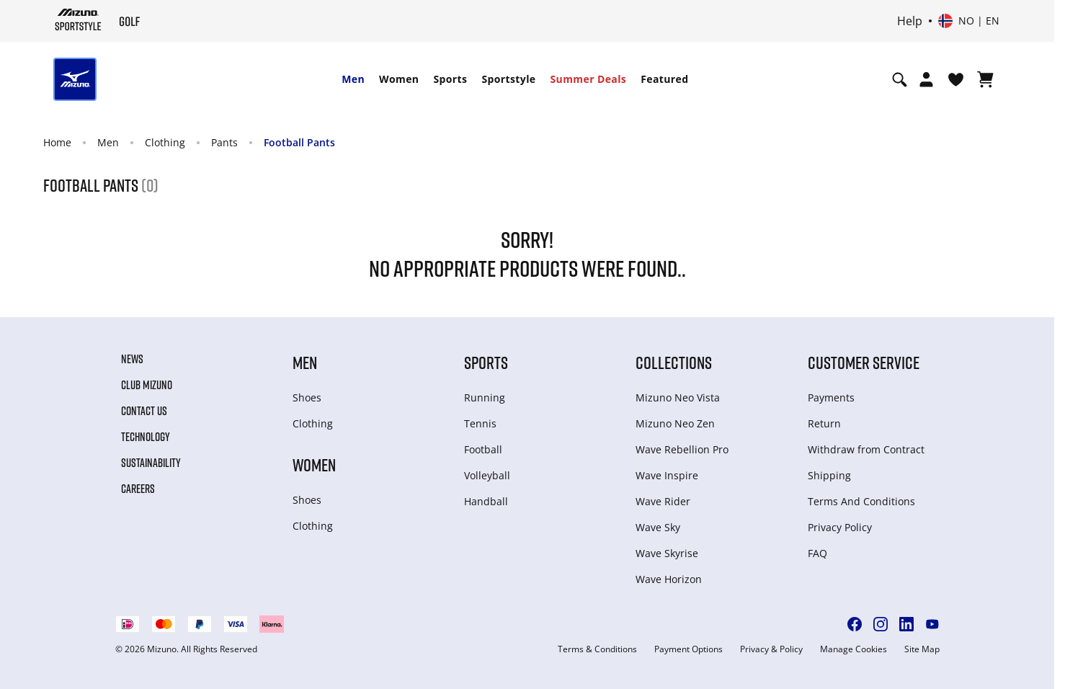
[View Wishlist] (956, 79)
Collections (674, 362)
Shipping (829, 475)
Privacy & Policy (771, 649)
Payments (831, 397)
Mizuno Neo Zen (675, 423)
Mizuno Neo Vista (678, 397)
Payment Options (688, 649)
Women (399, 79)
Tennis (480, 423)
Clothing (165, 142)
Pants (224, 142)
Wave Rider (663, 501)
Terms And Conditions (861, 501)
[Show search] (900, 79)
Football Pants (299, 142)
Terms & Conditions (597, 649)
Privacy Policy (840, 527)
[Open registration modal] (926, 79)
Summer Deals (589, 79)
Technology (145, 437)
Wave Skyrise (667, 553)
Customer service (863, 362)
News (132, 359)
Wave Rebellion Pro (682, 449)
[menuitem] (353, 79)
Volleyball (487, 475)
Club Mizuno (146, 385)
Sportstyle (508, 79)
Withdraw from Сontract (866, 449)
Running (484, 397)
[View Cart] (985, 79)
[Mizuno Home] (78, 19)
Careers (138, 488)
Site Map (922, 649)
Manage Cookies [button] (853, 649)
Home (57, 142)
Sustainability (151, 462)
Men (353, 79)
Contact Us (144, 411)
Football (483, 449)
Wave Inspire (667, 475)
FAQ (817, 553)
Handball (486, 501)
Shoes (307, 397)
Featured (664, 79)
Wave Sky (658, 527)
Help (909, 21)
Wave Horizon (669, 579)
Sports (450, 79)
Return (824, 423)
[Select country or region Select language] (968, 21)
